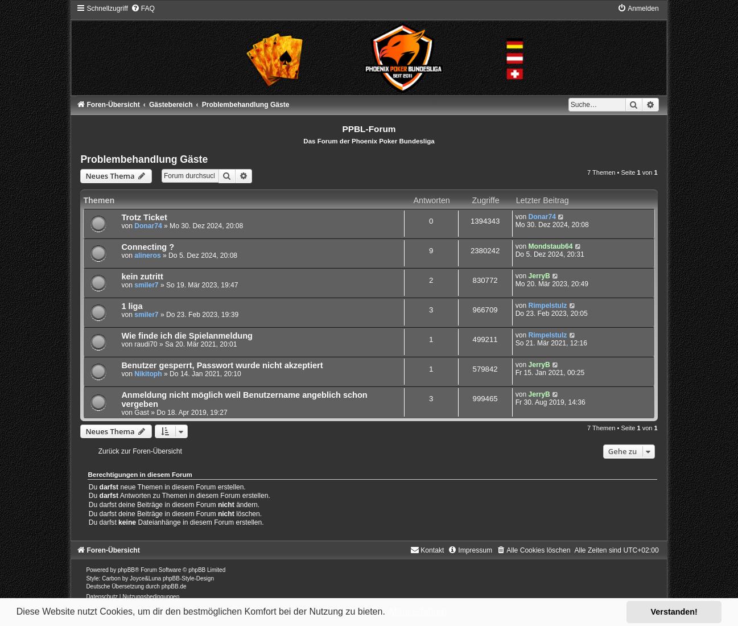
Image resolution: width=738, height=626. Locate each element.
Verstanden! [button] (674, 611)
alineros (147, 256)
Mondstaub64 (550, 246)
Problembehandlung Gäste (144, 159)
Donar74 (148, 226)
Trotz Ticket (144, 217)
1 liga (131, 306)
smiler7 (146, 285)
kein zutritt (142, 276)
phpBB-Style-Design (188, 578)
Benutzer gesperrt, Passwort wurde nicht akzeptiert (222, 365)
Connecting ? (147, 247)
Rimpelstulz (547, 306)
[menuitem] (143, 9)
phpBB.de (174, 586)
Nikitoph (148, 374)
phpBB (126, 570)
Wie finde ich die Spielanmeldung (187, 335)
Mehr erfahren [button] (418, 611)
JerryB (539, 276)
